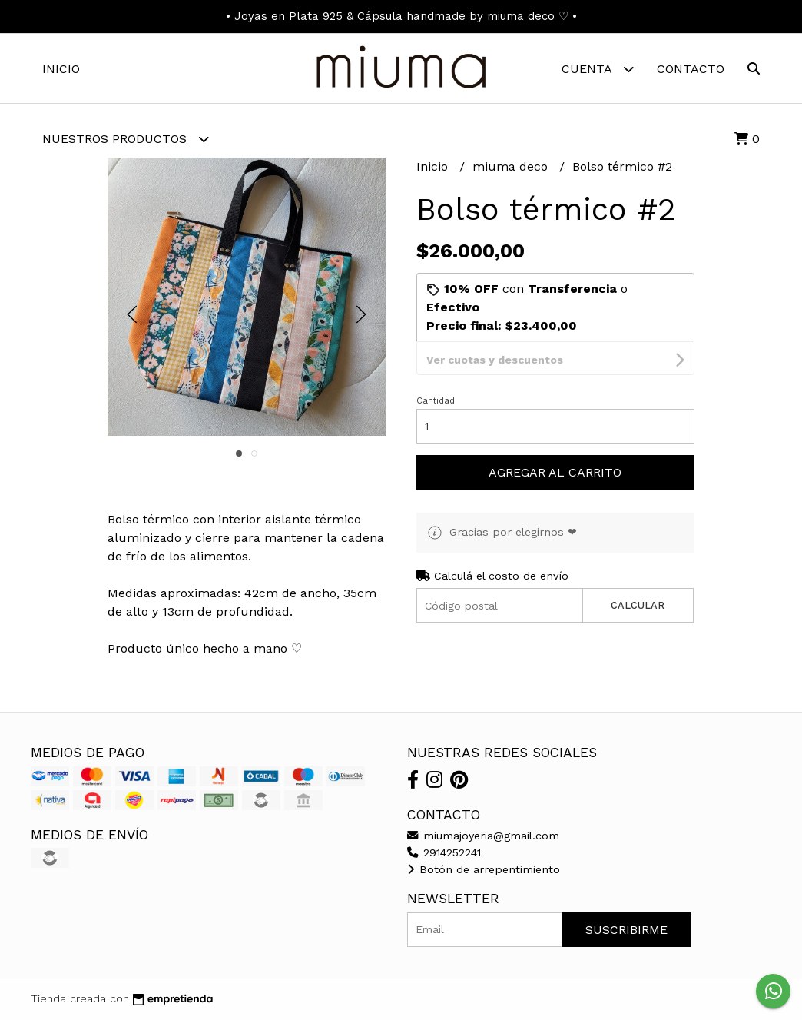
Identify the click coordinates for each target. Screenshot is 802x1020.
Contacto (690, 68)
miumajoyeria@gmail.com (483, 835)
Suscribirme (626, 929)
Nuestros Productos (125, 139)
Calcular (637, 572)
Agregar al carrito (555, 439)
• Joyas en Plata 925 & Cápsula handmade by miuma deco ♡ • (401, 16)
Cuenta (598, 69)
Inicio (61, 68)
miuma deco (512, 166)
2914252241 (444, 852)
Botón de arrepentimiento (483, 869)
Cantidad (435, 368)
